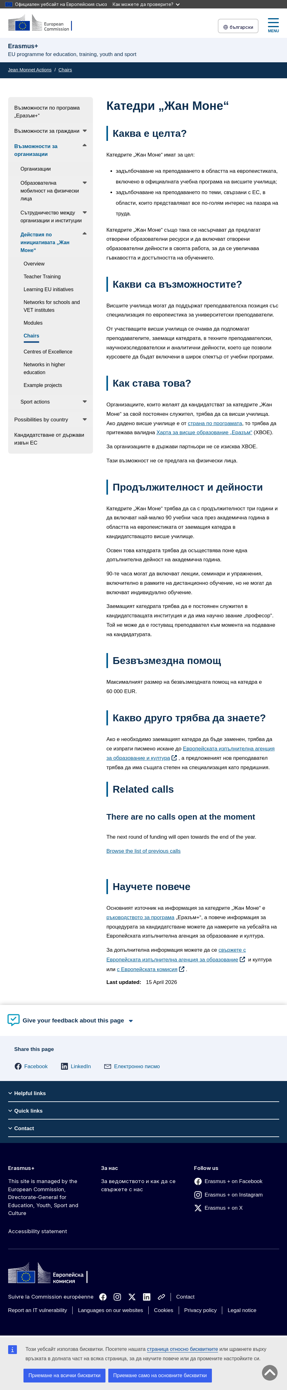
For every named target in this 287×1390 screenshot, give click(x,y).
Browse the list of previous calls (143, 851)
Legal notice (242, 1310)
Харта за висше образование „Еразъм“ (204, 432)
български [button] (238, 27)
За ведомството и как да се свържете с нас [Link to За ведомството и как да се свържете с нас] (138, 1185)
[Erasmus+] (44, 23)
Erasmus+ (21, 1168)
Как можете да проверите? (146, 4)
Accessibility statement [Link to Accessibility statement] (37, 1231)
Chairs (65, 69)
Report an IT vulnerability (37, 1310)
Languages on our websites (110, 1310)
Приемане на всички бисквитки (64, 1375)
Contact (185, 1297)
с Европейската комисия (147, 969)
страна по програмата (215, 423)
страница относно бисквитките (182, 1349)
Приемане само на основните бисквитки (160, 1375)
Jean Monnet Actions (30, 69)
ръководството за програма (140, 917)
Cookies (163, 1310)
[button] (31, 1066)
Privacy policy (200, 1310)
